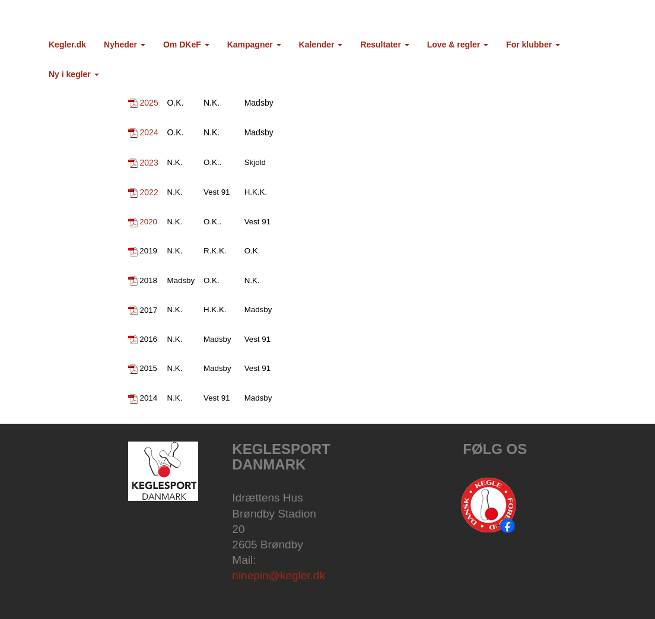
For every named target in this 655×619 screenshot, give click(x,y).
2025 (149, 102)
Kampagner (254, 44)
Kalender (321, 44)
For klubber (533, 44)
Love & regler (457, 44)
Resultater (384, 44)
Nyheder (124, 44)
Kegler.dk (67, 44)
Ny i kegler (74, 74)
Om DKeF (186, 44)
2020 (148, 221)
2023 (149, 162)
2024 (149, 132)
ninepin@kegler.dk (278, 575)
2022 (149, 192)
